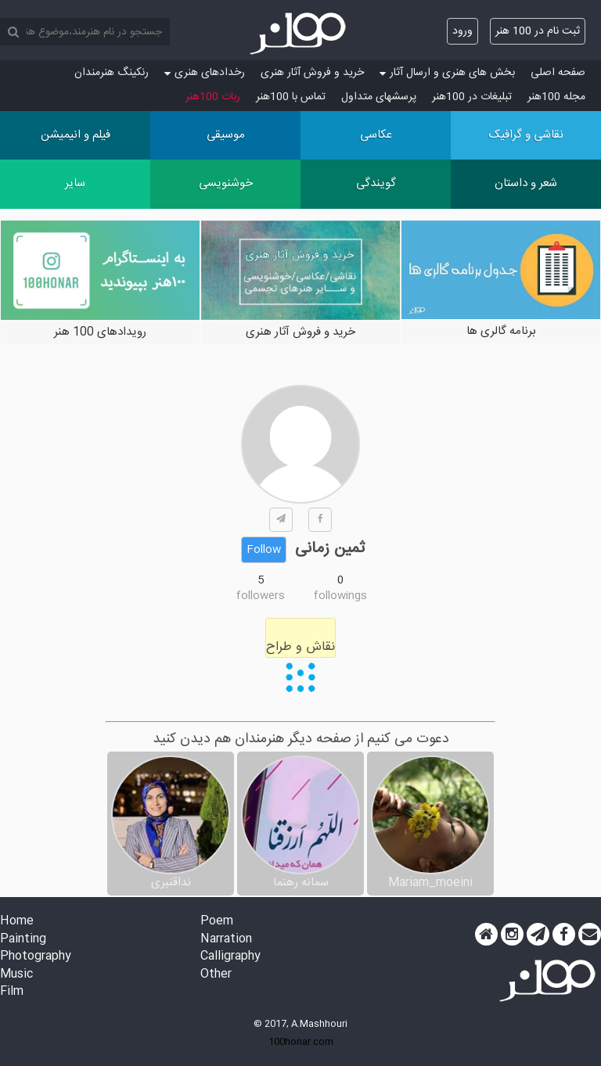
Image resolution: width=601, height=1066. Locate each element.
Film (11, 992)
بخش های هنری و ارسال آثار (447, 72)
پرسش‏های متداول (378, 97)
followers (260, 596)
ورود (462, 31)
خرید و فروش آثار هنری (312, 72)
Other (216, 975)
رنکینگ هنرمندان (111, 72)
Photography (35, 957)
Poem (216, 922)
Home (17, 922)
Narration (226, 940)
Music (16, 975)
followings (340, 596)
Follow (264, 549)
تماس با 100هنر (291, 97)
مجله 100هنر (556, 97)
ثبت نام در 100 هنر (537, 31)
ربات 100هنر (212, 97)
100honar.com (300, 1042)
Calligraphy (230, 957)
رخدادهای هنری (204, 72)
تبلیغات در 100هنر (472, 97)
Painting (23, 940)
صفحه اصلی (558, 72)
